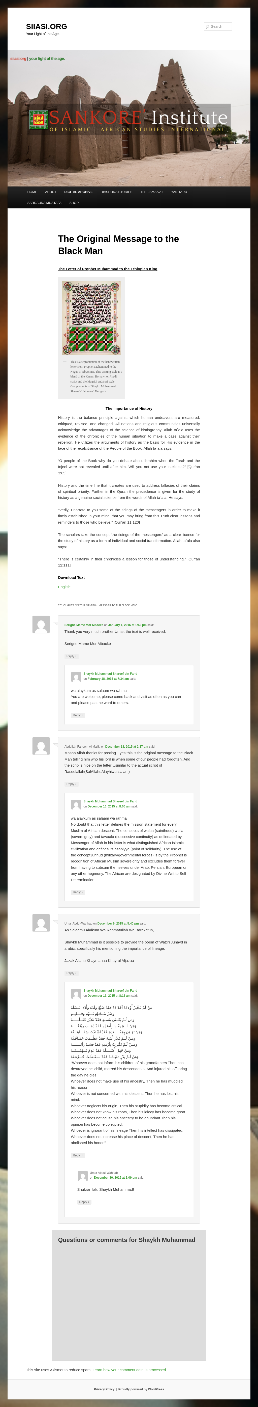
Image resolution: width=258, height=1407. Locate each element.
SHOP (74, 203)
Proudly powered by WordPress (141, 1389)
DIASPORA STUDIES (116, 192)
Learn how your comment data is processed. (130, 1370)
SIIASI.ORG (46, 26)
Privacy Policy (104, 1389)
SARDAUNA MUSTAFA (44, 203)
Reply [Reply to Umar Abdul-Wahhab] (72, 973)
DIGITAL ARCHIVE (78, 192)
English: (64, 587)
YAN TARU (179, 192)
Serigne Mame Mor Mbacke (83, 625)
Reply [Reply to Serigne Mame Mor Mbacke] (72, 656)
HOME (32, 192)
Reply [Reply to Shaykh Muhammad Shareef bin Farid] (78, 715)
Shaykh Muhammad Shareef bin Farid (110, 673)
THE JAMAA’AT (151, 192)
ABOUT (50, 192)
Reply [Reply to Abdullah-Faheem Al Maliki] (72, 784)
